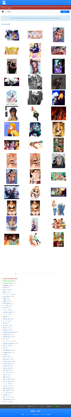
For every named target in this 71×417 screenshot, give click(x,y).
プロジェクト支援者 (45, 414)
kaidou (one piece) (8, 281)
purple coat (6, 366)
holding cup (6, 334)
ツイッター (28, 414)
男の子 (5, 345)
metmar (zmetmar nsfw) (10, 278)
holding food (6, 337)
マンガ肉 (6, 305)
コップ (5, 314)
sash (4, 374)
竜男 (4, 316)
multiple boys (7, 350)
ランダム (42, 406)
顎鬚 (4, 298)
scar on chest (7, 379)
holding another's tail (9, 332)
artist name (6, 296)
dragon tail (6, 319)
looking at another (8, 343)
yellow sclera (7, 399)
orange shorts (7, 363)
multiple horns (7, 352)
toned (4, 395)
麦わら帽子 (6, 390)
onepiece (5, 285)
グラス (5, 321)
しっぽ (5, 392)
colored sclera (7, 312)
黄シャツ (6, 401)
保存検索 (49, 406)
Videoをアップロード (32, 406)
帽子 (4, 328)
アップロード (21, 406)
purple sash (6, 368)
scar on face (6, 381)
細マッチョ (6, 397)
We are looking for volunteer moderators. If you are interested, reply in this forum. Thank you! (35, 18)
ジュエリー (6, 341)
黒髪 (4, 301)
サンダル (6, 372)
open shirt (6, 359)
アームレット (7, 294)
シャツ (5, 383)
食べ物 (5, 325)
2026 (4, 287)
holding (5, 330)
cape (4, 307)
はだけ (5, 357)
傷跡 (4, 377)
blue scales (6, 303)
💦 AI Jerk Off (6, 24)
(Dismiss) (9, 7)
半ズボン (6, 386)
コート (5, 310)
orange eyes (6, 361)
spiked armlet (7, 388)
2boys (5, 290)
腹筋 (4, 292)
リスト (13, 406)
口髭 (4, 354)
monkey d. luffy (7, 283)
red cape (5, 370)
